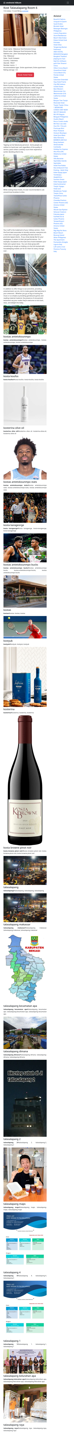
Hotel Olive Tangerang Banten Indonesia (60, 47)
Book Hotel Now (25, 75)
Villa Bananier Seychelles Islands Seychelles (60, 160)
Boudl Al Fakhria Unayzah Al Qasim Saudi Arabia (60, 21)
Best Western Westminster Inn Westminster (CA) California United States (60, 93)
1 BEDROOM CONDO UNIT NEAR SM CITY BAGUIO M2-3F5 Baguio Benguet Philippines (61, 112)
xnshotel (25, 11)
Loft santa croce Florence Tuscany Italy (60, 249)
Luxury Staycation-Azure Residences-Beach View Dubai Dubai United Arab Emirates (60, 38)
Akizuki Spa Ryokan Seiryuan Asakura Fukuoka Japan (60, 212)
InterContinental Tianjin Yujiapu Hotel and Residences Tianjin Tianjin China (60, 188)
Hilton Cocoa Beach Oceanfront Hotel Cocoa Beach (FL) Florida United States (61, 72)
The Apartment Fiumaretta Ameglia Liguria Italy (61, 242)
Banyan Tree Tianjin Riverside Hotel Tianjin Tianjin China (61, 102)
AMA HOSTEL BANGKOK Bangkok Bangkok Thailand (61, 54)
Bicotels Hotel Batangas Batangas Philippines (61, 28)
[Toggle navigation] (68, 3)
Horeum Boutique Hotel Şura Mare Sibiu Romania (60, 135)
